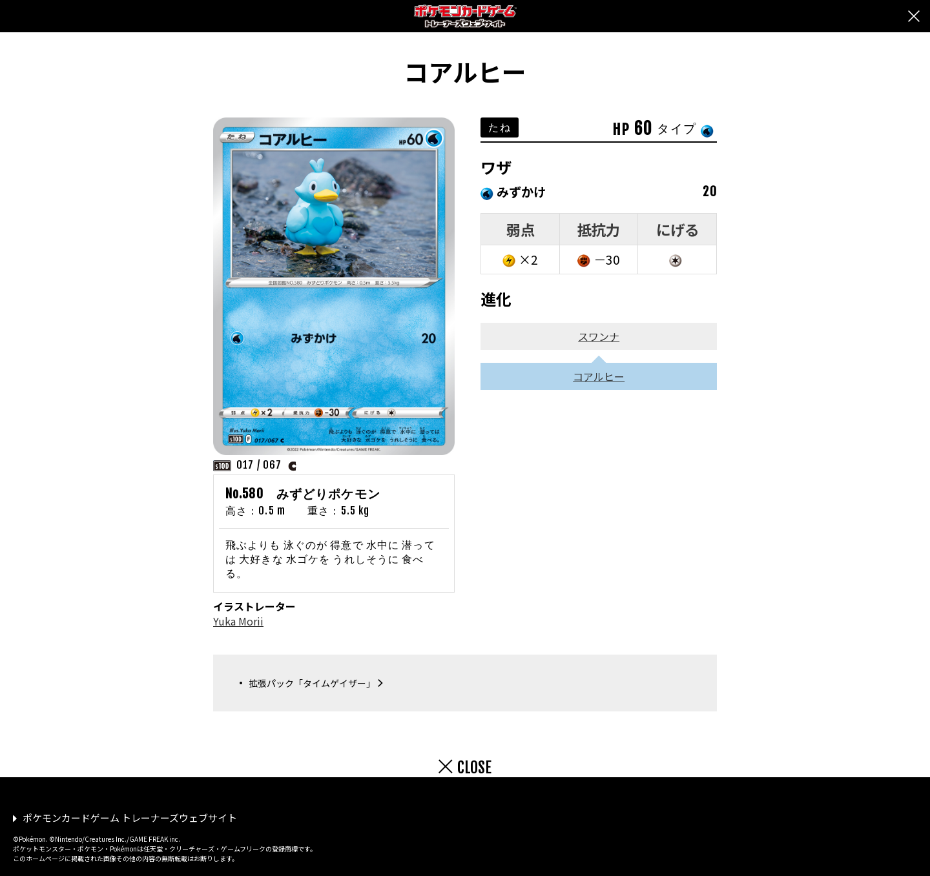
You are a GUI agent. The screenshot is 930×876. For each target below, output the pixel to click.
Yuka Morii (238, 621)
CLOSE (474, 767)
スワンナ (598, 336)
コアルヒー (599, 376)
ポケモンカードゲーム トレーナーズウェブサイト (130, 817)
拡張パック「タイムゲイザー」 (312, 683)
